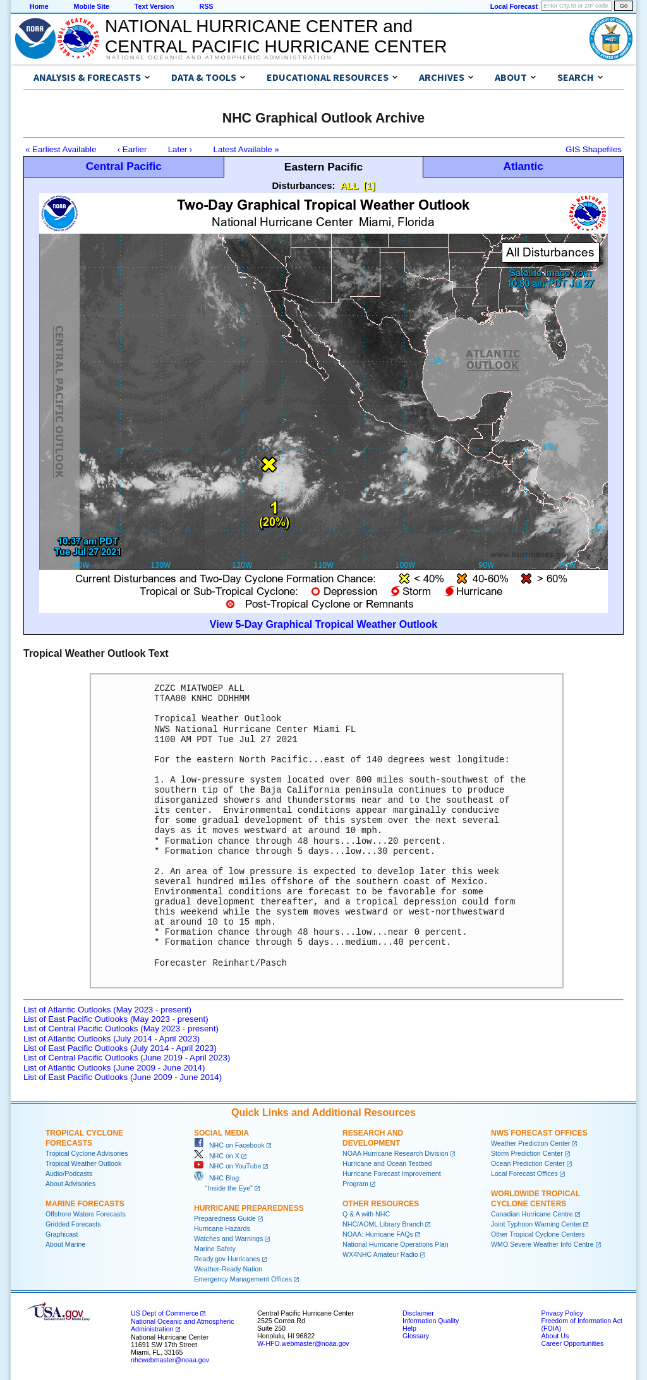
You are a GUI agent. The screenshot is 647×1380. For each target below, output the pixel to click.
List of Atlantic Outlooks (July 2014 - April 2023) (111, 1038)
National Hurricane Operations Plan (395, 1244)
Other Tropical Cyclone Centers (538, 1234)
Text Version (154, 6)
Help (409, 1328)
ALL (349, 185)
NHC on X (216, 1156)
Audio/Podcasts (68, 1173)
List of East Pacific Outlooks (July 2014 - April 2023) (120, 1048)
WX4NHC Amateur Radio (380, 1254)
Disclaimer (418, 1313)
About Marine (65, 1244)
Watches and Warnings (228, 1238)
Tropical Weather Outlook (83, 1163)
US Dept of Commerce (164, 1313)
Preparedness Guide (225, 1218)
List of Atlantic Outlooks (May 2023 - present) (107, 1009)
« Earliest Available (60, 149)
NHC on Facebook (229, 1145)
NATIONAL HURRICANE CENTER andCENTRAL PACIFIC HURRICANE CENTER (276, 36)
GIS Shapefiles (593, 149)
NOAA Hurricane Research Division (395, 1153)
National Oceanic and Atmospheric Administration (219, 57)
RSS (206, 6)
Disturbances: (304, 185)
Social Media (221, 1133)
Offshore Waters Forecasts (85, 1214)
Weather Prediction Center (530, 1143)
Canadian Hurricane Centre (532, 1214)
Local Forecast (514, 6)
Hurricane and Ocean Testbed (387, 1163)
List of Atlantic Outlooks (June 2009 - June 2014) (114, 1067)
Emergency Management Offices (243, 1279)
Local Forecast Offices (524, 1173)
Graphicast (61, 1234)
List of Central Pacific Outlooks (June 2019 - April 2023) (126, 1057)
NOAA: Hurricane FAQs (377, 1234)
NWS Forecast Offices (539, 1133)
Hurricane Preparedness (249, 1208)
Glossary (415, 1336)
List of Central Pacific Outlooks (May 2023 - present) (121, 1028)
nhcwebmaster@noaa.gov (170, 1360)
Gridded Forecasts (73, 1224)
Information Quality (430, 1320)
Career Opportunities (572, 1343)
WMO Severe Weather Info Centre (542, 1244)
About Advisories (70, 1183)
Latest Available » (246, 149)
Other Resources (380, 1203)
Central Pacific (124, 166)
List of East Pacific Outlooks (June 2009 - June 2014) (122, 1077)
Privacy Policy (562, 1313)
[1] (369, 185)
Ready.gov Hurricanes (227, 1259)
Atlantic (523, 166)
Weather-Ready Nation (228, 1269)
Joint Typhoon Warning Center (536, 1224)
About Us (555, 1336)
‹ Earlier (132, 149)
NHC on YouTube (227, 1166)
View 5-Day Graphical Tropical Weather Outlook (323, 624)
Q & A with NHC (366, 1214)
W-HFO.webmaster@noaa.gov (303, 1343)
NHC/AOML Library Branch (382, 1224)
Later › (180, 149)
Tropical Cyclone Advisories (86, 1153)
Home (39, 6)
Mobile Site (91, 6)
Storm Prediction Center (527, 1153)
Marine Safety (215, 1248)
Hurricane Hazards (222, 1228)
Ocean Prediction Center (528, 1163)
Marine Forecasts (84, 1203)
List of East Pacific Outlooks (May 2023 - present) (116, 1019)
